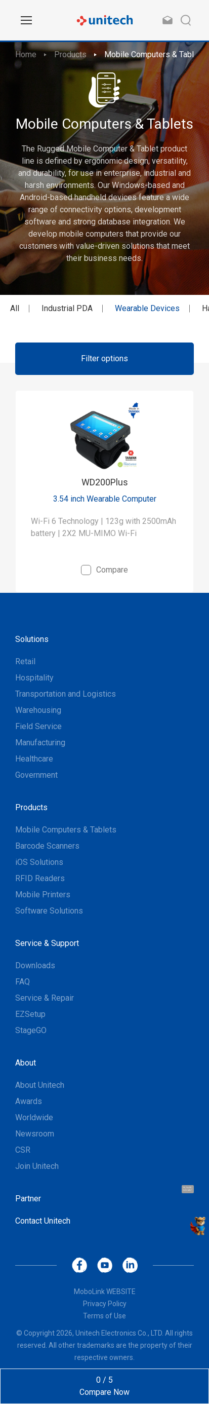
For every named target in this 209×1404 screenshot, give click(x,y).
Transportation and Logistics (65, 694)
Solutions (32, 639)
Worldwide (34, 1117)
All (14, 308)
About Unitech (39, 1085)
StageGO (31, 1030)
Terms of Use (104, 1316)
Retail (25, 661)
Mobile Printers (42, 894)
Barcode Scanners (47, 846)
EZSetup (30, 1014)
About (25, 1063)
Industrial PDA (67, 308)
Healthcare (34, 759)
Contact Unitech (42, 1221)
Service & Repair (44, 998)
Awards (28, 1101)
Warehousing (38, 710)
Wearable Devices (147, 308)
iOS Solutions (39, 862)
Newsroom (34, 1134)
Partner (28, 1198)
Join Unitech (37, 1166)
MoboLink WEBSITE (105, 1291)
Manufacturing (40, 742)
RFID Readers (40, 878)
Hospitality (34, 677)
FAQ (22, 981)
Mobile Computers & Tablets (154, 54)
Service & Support (47, 943)
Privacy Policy (105, 1304)
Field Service (38, 726)
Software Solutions (49, 911)
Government (36, 775)
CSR (22, 1150)
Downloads (35, 965)
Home (25, 54)
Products (70, 54)
